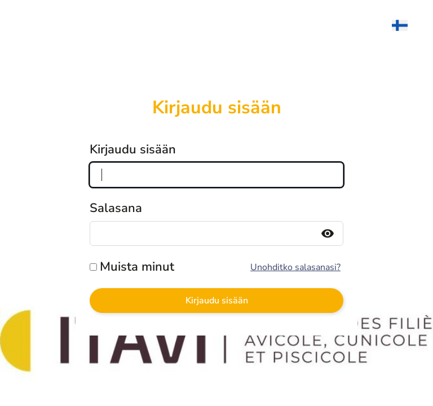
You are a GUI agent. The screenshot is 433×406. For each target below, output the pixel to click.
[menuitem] (405, 25)
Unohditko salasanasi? (295, 267)
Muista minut (137, 266)
